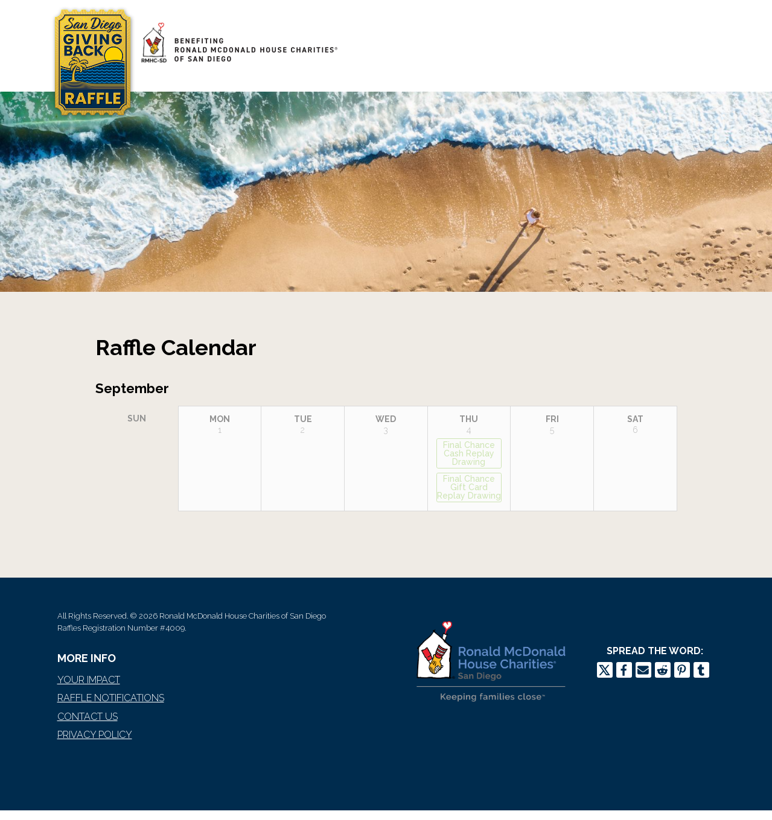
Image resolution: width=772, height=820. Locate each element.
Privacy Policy (94, 734)
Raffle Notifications (110, 698)
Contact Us (87, 716)
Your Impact (88, 680)
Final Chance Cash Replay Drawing (469, 453)
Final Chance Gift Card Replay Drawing (469, 487)
